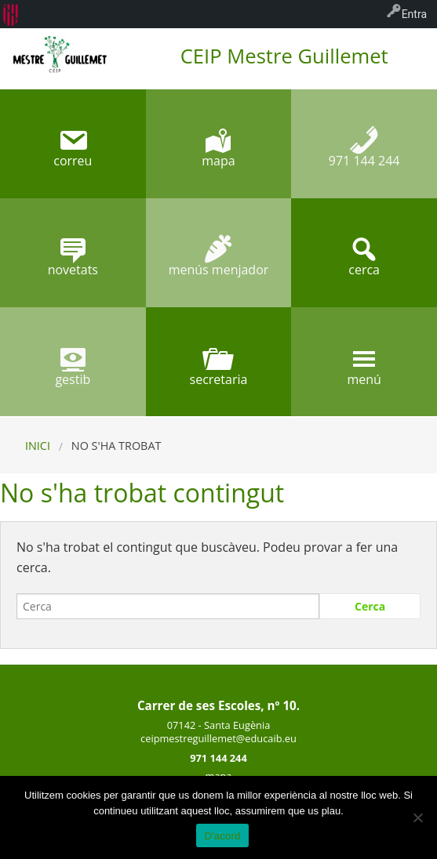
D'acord (222, 836)
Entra (414, 14)
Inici (37, 445)
